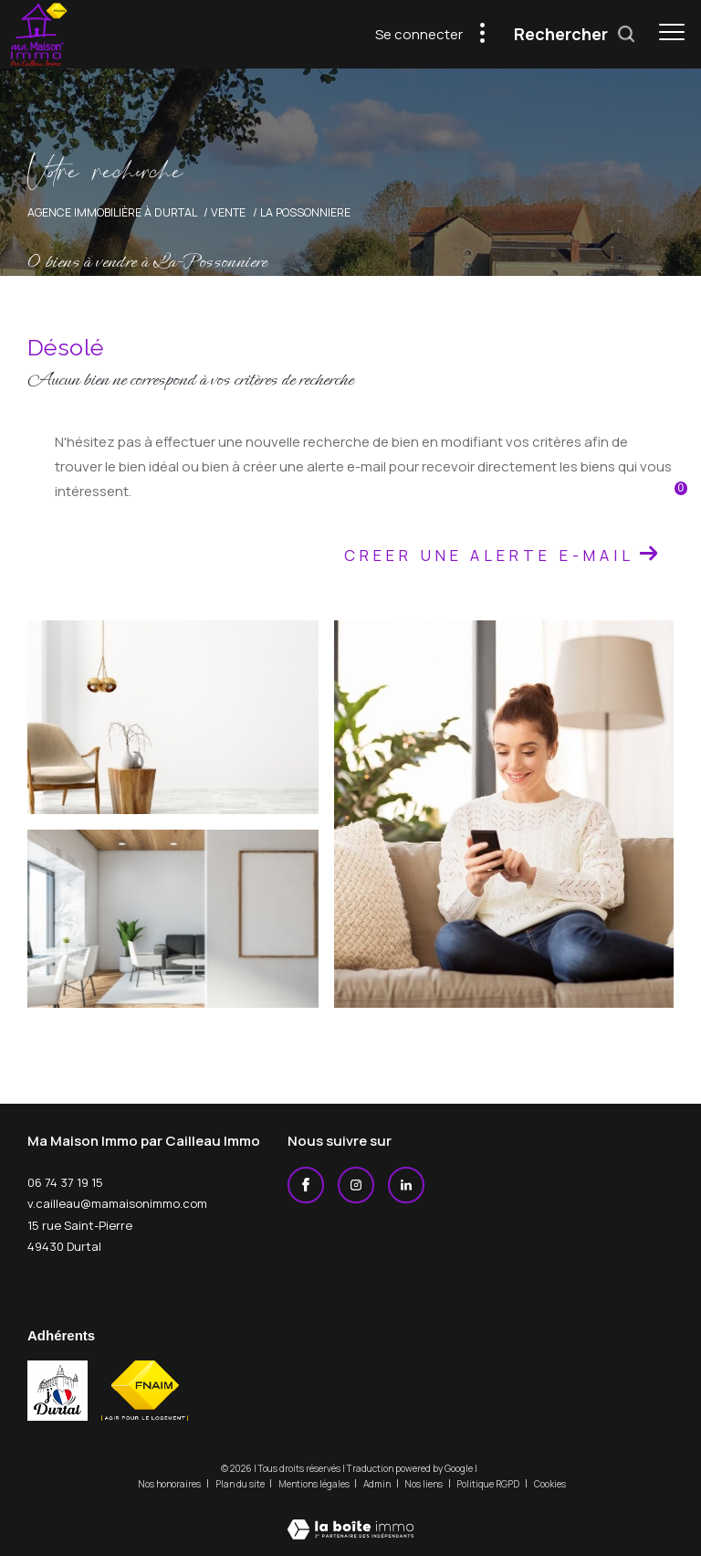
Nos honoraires (170, 1483)
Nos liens (424, 1483)
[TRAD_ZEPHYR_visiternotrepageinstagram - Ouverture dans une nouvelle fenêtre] (356, 1185)
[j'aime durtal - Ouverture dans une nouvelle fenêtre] (57, 1390)
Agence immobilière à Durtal (112, 212)
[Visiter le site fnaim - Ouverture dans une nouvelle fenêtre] (144, 1390)
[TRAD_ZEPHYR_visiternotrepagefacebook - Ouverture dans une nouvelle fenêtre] (306, 1185)
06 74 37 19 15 (65, 1182)
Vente (228, 212)
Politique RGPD (487, 1483)
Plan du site (241, 1483)
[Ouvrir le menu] (672, 32)
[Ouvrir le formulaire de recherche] (575, 34)
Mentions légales (314, 1483)
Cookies (550, 1484)
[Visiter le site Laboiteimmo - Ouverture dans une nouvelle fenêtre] (350, 1517)
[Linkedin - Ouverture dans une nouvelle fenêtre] (406, 1185)
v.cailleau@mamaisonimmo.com (117, 1203)
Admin (377, 1483)
